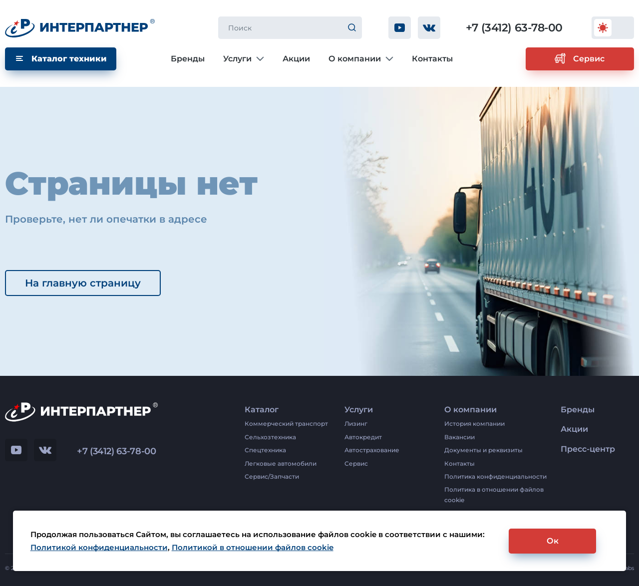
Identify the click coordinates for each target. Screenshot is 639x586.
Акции (296, 58)
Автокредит (363, 437)
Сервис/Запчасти (272, 476)
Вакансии (459, 437)
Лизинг (355, 423)
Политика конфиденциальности (495, 476)
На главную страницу (83, 283)
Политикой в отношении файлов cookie (252, 547)
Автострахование (371, 450)
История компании (474, 423)
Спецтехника (265, 450)
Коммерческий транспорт (286, 423)
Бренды (188, 58)
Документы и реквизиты (483, 450)
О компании (360, 58)
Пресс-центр (588, 449)
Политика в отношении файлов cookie (494, 494)
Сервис (356, 463)
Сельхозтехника (270, 437)
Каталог (262, 409)
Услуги (243, 58)
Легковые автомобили (281, 463)
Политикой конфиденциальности (99, 547)
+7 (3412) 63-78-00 (514, 27)
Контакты (432, 58)
